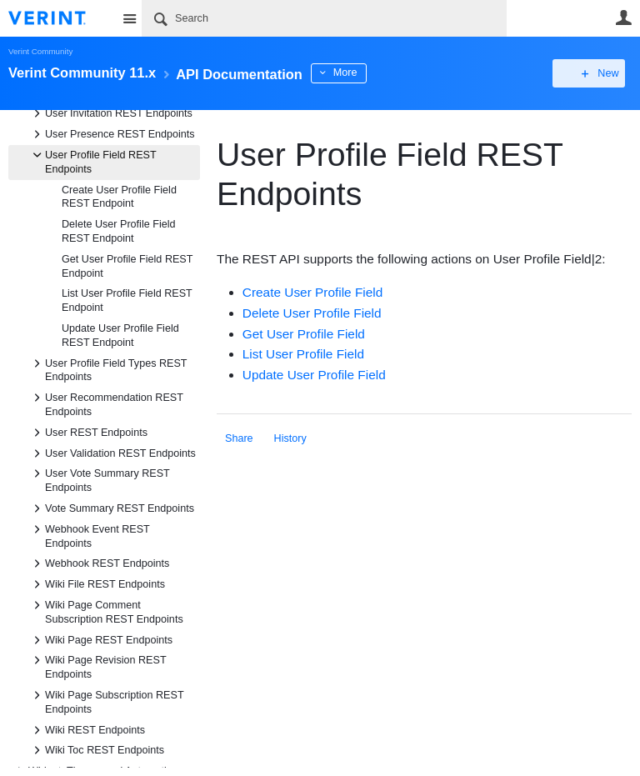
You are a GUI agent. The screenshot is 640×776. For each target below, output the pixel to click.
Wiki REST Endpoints (86, 730)
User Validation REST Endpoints (112, 453)
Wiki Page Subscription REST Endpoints (105, 701)
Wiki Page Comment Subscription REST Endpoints (105, 611)
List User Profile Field (303, 354)
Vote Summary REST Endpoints (111, 508)
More (374, 72)
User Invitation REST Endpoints (110, 113)
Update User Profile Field (314, 375)
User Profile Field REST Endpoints (92, 161)
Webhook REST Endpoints (98, 563)
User (623, 17)
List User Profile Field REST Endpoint (127, 300)
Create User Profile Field (312, 292)
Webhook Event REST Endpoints (89, 535)
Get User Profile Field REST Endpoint (127, 266)
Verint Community (40, 51)
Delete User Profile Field (312, 313)
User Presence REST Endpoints (111, 134)
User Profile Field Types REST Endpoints (107, 369)
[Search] (324, 18)
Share (239, 438)
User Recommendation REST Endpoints (105, 403)
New (593, 73)
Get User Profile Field (303, 334)
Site (129, 18)
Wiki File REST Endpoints (96, 584)
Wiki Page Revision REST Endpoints (97, 666)
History (290, 438)
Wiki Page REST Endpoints (100, 640)
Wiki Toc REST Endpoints (96, 750)
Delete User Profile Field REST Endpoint (118, 231)
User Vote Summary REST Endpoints (99, 479)
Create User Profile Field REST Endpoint (119, 197)
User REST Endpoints (88, 432)
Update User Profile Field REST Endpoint (120, 335)
